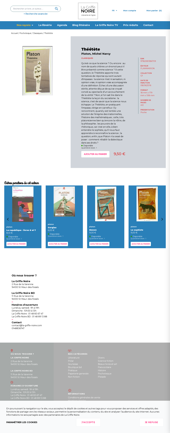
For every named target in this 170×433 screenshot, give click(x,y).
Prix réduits (130, 25)
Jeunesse (73, 364)
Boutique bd (75, 367)
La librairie (45, 25)
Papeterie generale (78, 373)
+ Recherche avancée (36, 14)
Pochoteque (104, 373)
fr (114, 11)
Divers (101, 357)
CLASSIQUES (87, 58)
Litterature (74, 357)
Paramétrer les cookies (21, 422)
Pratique (72, 370)
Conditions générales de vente (84, 397)
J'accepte (88, 422)
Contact (148, 25)
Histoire (102, 370)
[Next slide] (163, 220)
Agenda (62, 25)
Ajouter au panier (95, 154)
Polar (71, 361)
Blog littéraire (81, 25)
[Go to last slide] (7, 220)
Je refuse (151, 422)
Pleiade (102, 377)
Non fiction (74, 377)
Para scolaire (104, 367)
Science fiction (105, 361)
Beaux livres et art (107, 364)
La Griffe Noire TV (106, 25)
